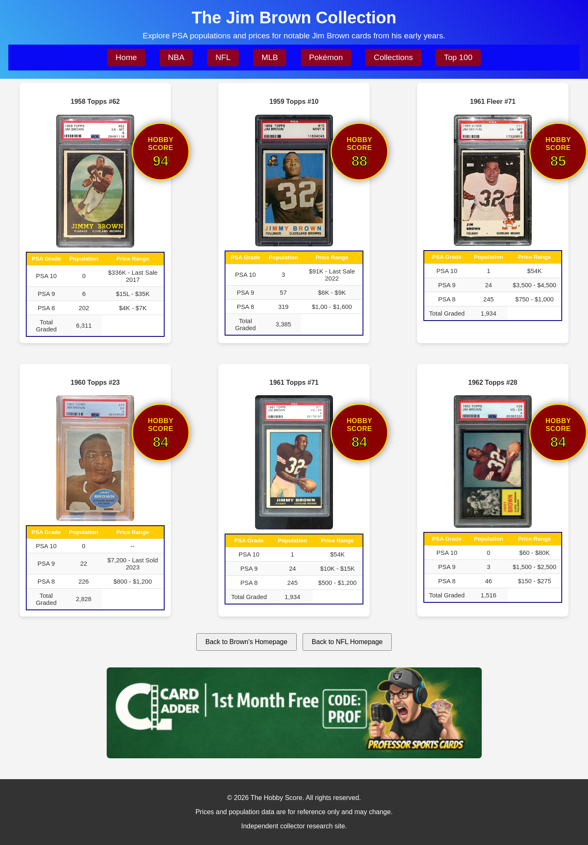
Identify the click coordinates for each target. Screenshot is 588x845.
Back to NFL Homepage (347, 641)
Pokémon (326, 57)
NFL (222, 57)
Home (126, 57)
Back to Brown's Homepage (246, 641)
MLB (270, 57)
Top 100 (458, 57)
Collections (393, 57)
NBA (176, 57)
